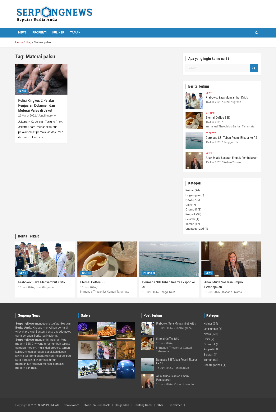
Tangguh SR (230, 142)
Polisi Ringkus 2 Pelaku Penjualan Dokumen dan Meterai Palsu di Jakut (36, 105)
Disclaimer (175, 405)
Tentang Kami (143, 405)
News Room (71, 405)
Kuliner (58, 32)
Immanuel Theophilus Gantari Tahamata (230, 126)
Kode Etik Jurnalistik (97, 405)
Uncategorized (195, 228)
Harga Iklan (122, 405)
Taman (75, 32)
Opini (189, 204)
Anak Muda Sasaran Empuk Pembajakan (231, 158)
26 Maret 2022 (27, 115)
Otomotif (191, 209)
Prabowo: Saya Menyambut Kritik (227, 97)
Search (254, 68)
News (22, 32)
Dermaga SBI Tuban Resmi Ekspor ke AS (231, 138)
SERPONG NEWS (48, 405)
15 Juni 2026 (213, 102)
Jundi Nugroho (47, 115)
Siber (160, 405)
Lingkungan (193, 195)
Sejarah (190, 219)
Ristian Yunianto (233, 162)
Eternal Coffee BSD (218, 117)
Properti (39, 32)
